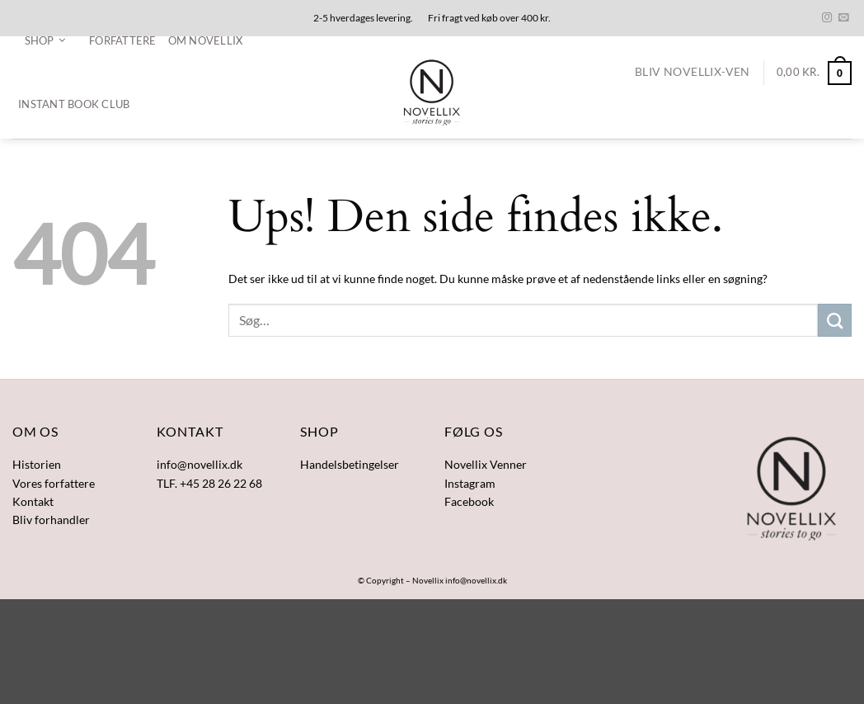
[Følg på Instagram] (827, 18)
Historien (36, 464)
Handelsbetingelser (349, 464)
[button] (44, 40)
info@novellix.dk (476, 580)
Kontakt (33, 501)
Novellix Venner (485, 464)
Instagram (469, 483)
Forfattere (123, 40)
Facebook (469, 501)
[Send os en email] (843, 18)
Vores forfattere (53, 483)
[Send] (835, 320)
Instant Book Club (73, 104)
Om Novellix (205, 40)
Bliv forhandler (51, 520)
